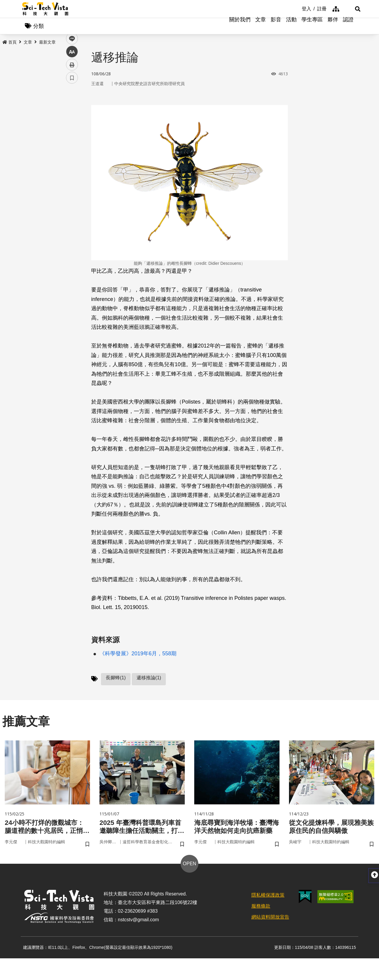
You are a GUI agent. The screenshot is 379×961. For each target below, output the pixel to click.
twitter (72, 126)
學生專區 (312, 27)
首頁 (9, 43)
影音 (276, 27)
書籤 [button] (72, 178)
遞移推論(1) (148, 679)
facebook (72, 113)
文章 (260, 27)
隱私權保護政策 (268, 897)
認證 (348, 27)
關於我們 (239, 27)
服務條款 (260, 908)
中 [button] (72, 152)
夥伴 (332, 27)
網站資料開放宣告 (270, 919)
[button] (349, 9)
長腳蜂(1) (116, 679)
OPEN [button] (189, 866)
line (70, 139)
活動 (291, 27)
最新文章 (47, 43)
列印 (72, 165)
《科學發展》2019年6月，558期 (137, 655)
